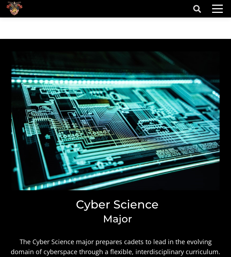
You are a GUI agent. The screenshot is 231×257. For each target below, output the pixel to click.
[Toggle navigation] (217, 8)
